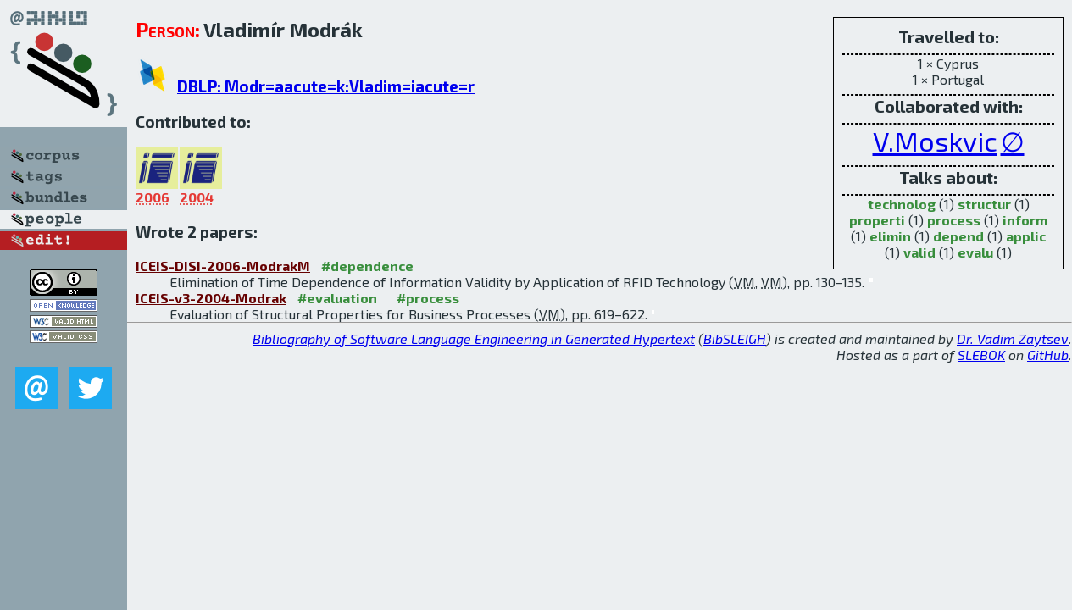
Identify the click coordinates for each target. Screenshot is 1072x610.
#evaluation (337, 298)
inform (1025, 220)
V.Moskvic (935, 141)
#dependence (367, 266)
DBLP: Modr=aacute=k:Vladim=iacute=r (326, 86)
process (953, 220)
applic (1026, 236)
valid (919, 252)
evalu (975, 252)
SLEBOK (981, 355)
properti (877, 220)
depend (958, 236)
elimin (890, 236)
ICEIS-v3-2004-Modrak (211, 298)
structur (984, 204)
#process (428, 298)
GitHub (1048, 355)
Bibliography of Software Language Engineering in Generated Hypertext (474, 338)
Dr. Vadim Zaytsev (1013, 338)
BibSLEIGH (734, 338)
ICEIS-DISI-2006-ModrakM (223, 266)
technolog (902, 204)
